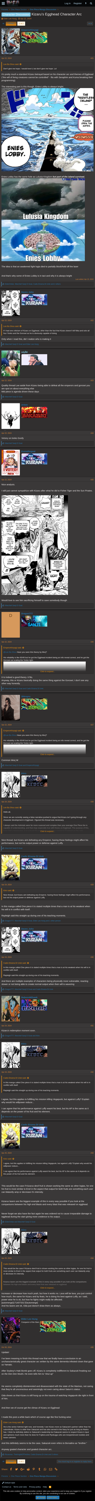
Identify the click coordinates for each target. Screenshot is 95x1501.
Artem (24, 405)
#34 (92, 1258)
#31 (92, 1026)
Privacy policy (35, 1487)
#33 (92, 1153)
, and (29, 989)
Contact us (6, 1487)
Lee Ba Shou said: (11, 64)
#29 (92, 885)
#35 (92, 1347)
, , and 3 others (31, 1454)
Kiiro (23, 773)
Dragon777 (27, 613)
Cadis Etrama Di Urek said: (14, 963)
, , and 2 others (33, 284)
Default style (8, 1483)
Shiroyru (25, 696)
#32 (92, 1072)
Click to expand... (47, 671)
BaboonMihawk (29, 997)
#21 (92, 58)
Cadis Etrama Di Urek (32, 856)
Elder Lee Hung (10, 18)
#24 (92, 433)
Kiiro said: (7, 890)
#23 (92, 380)
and (22, 344)
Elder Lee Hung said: (12, 1422)
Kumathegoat (28, 451)
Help (45, 1487)
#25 (92, 480)
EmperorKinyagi (29, 30)
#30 (92, 957)
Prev (11, 23)
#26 (92, 642)
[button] (3, 3)
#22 (92, 320)
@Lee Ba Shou (9, 652)
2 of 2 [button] (21, 23)
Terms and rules (20, 1487)
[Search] (91, 3)
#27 (92, 725)
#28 (92, 802)
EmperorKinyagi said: (12, 648)
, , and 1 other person (33, 921)
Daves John (27, 292)
